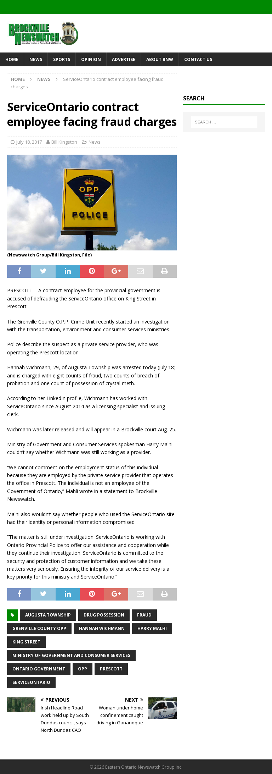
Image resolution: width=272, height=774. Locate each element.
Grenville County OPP (39, 628)
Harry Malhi (152, 628)
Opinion (91, 59)
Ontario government (38, 669)
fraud (144, 615)
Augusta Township (48, 615)
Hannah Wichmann (102, 628)
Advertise (123, 59)
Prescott (111, 669)
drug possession (104, 615)
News (35, 59)
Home (11, 59)
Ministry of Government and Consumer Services (71, 655)
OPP (82, 669)
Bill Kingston (64, 142)
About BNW (159, 59)
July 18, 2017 (29, 142)
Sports (61, 59)
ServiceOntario (31, 682)
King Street (26, 642)
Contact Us (198, 59)
